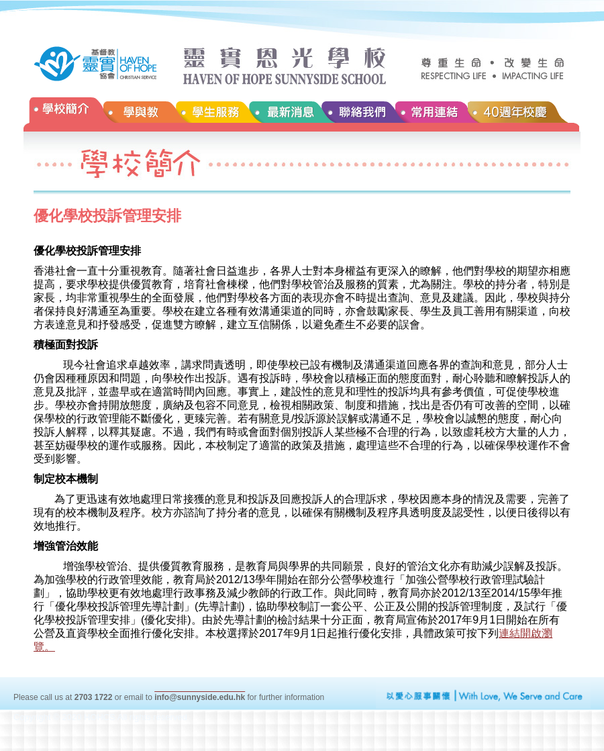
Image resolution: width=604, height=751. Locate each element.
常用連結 (431, 114)
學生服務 (212, 114)
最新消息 (284, 114)
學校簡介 (63, 114)
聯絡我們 (358, 114)
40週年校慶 (524, 114)
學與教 (139, 114)
